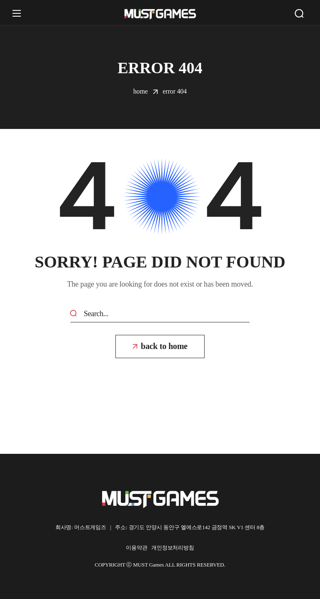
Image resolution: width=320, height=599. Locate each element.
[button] (299, 13)
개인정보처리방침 (172, 548)
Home (140, 91)
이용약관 (138, 548)
